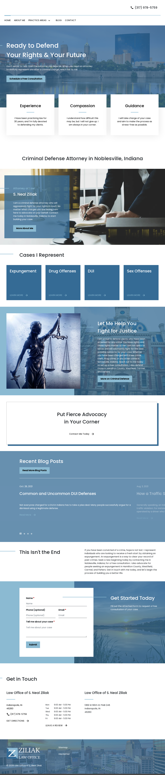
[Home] (7, 25)
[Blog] (59, 25)
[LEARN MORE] (19, 300)
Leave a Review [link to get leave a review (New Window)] (56, 730)
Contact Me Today (79, 439)
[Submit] (33, 650)
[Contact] (70, 25)
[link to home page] (21, 9)
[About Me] (19, 25)
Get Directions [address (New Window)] (17, 725)
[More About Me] (24, 233)
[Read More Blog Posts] (34, 475)
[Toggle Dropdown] (49, 25)
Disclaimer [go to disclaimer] (64, 759)
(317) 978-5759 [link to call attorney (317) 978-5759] (16, 719)
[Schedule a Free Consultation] (25, 84)
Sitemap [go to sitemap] (63, 752)
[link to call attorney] (143, 10)
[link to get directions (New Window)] (23, 711)
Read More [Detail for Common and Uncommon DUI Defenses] (27, 520)
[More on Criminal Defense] (115, 384)
